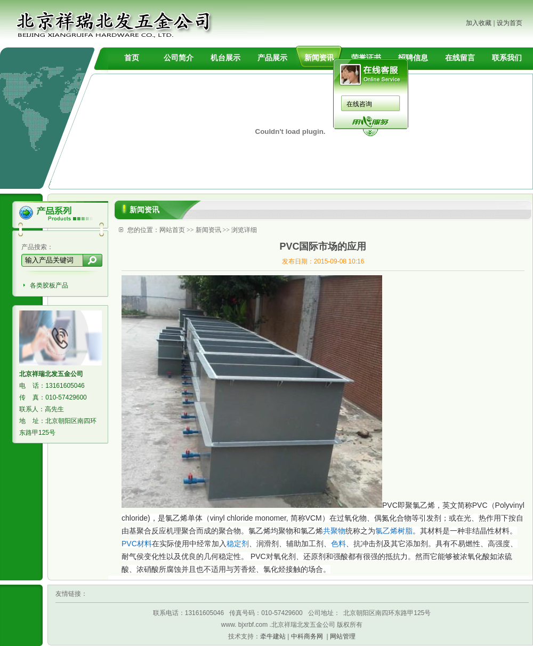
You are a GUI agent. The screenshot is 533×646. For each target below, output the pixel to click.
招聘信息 (413, 57)
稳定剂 (238, 543)
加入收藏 (478, 23)
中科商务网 (307, 636)
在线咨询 (359, 104)
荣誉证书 (366, 57)
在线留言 (460, 57)
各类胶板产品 (49, 285)
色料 (338, 543)
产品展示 (272, 57)
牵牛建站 (273, 636)
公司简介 (178, 57)
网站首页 (172, 230)
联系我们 (507, 57)
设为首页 (509, 23)
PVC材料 (137, 543)
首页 (131, 57)
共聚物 (334, 531)
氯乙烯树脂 (394, 531)
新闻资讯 (319, 57)
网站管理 (343, 636)
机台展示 (225, 57)
